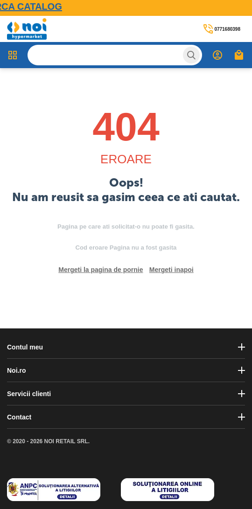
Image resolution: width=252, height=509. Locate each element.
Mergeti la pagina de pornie (100, 269)
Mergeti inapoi (171, 269)
